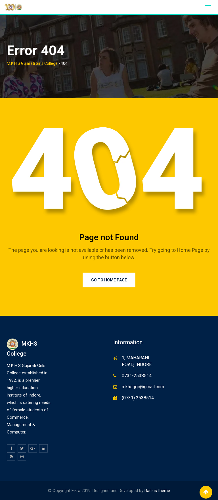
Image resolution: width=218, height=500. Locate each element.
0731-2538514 (137, 375)
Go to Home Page (109, 280)
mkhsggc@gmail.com (143, 386)
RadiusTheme (157, 490)
